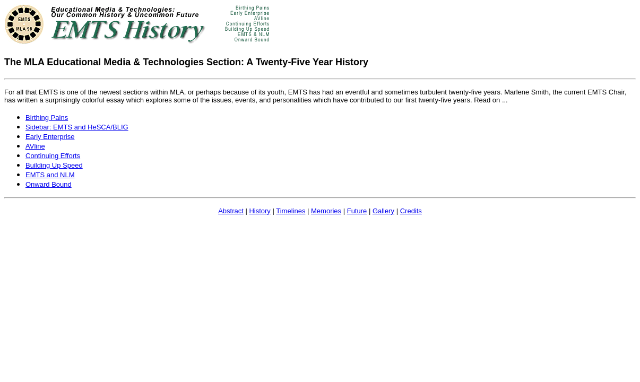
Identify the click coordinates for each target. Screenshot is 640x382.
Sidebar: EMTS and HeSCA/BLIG (76, 127)
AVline (35, 146)
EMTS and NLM (49, 175)
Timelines (290, 211)
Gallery (383, 211)
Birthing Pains (46, 117)
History (259, 211)
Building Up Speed (54, 165)
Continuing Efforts (52, 156)
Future (357, 211)
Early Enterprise (49, 137)
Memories (326, 211)
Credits (411, 211)
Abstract (231, 211)
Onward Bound (48, 184)
